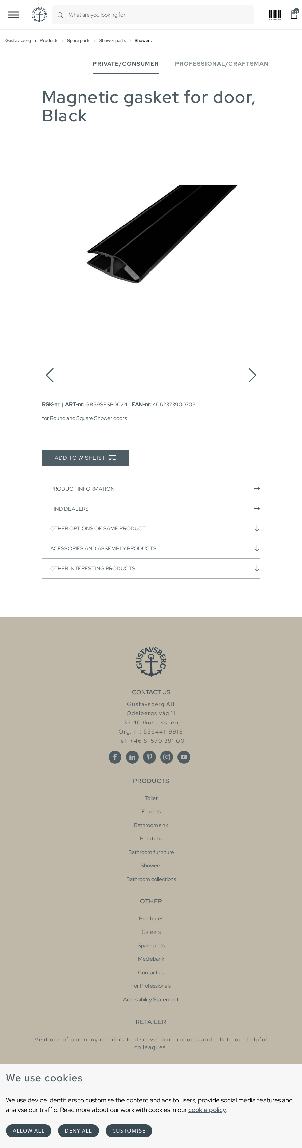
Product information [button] (155, 488)
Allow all (29, 1131)
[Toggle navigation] (13, 14)
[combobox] (161, 15)
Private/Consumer (126, 63)
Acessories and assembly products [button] (155, 548)
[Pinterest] (149, 757)
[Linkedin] (132, 757)
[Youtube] (183, 757)
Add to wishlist (85, 458)
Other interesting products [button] (155, 568)
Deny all (78, 1131)
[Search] (60, 15)
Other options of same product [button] (155, 528)
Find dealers (155, 508)
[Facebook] (115, 757)
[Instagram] (166, 757)
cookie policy (207, 1109)
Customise (128, 1131)
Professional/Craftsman (222, 63)
